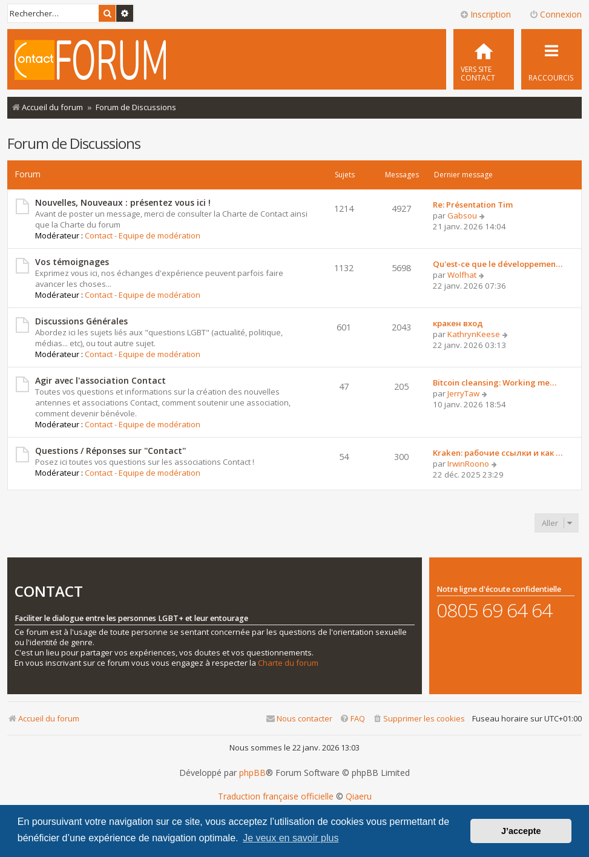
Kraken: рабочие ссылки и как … (497, 452)
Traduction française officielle (276, 796)
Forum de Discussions (73, 143)
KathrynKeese (473, 334)
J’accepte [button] (521, 831)
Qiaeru (359, 796)
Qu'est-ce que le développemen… (497, 263)
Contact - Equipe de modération (142, 235)
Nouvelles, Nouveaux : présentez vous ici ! (123, 202)
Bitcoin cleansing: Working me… (494, 382)
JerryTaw (463, 393)
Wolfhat (461, 274)
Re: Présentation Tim (473, 204)
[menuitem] (483, 59)
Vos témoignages (72, 262)
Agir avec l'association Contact (100, 380)
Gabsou (462, 215)
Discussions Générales (81, 321)
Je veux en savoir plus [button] (290, 838)
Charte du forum (288, 663)
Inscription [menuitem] (485, 14)
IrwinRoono (468, 463)
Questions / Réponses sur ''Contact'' (110, 450)
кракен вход (458, 323)
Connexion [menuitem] (555, 14)
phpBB (252, 772)
